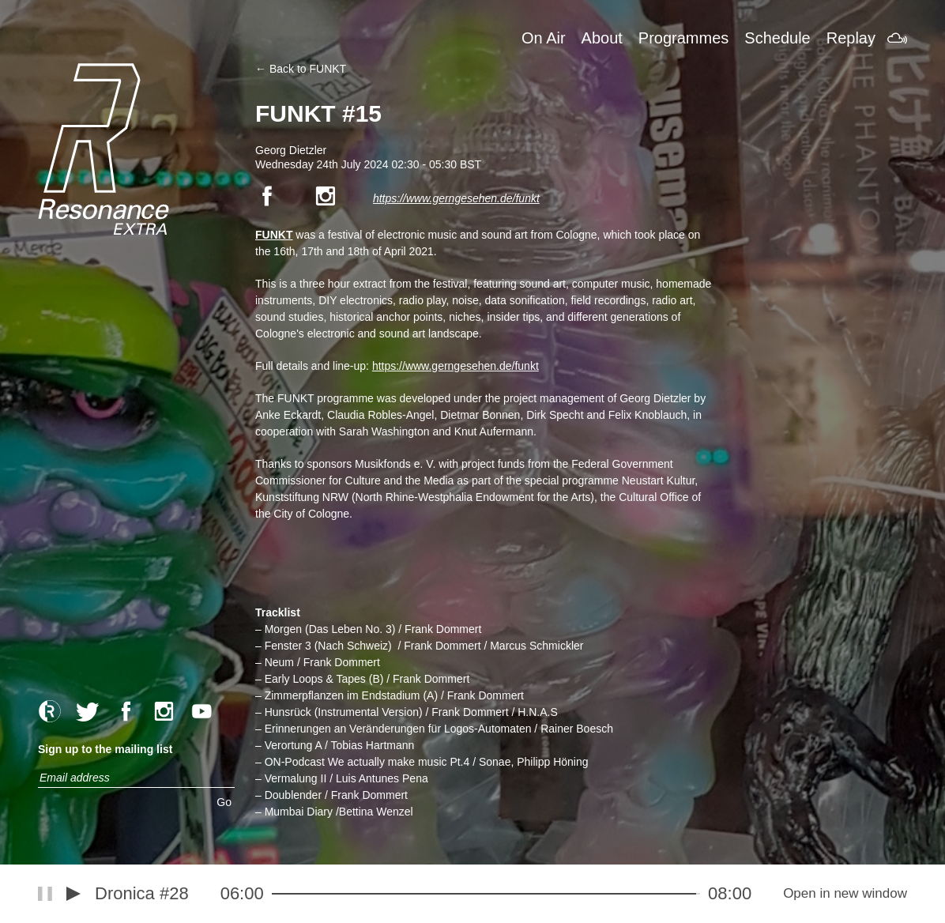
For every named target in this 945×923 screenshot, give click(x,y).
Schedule (777, 38)
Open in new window (845, 893)
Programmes (683, 38)
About (602, 38)
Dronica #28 (142, 893)
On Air (543, 38)
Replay (850, 38)
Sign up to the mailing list (105, 749)
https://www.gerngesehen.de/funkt (456, 198)
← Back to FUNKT (300, 68)
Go (224, 802)
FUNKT (273, 234)
